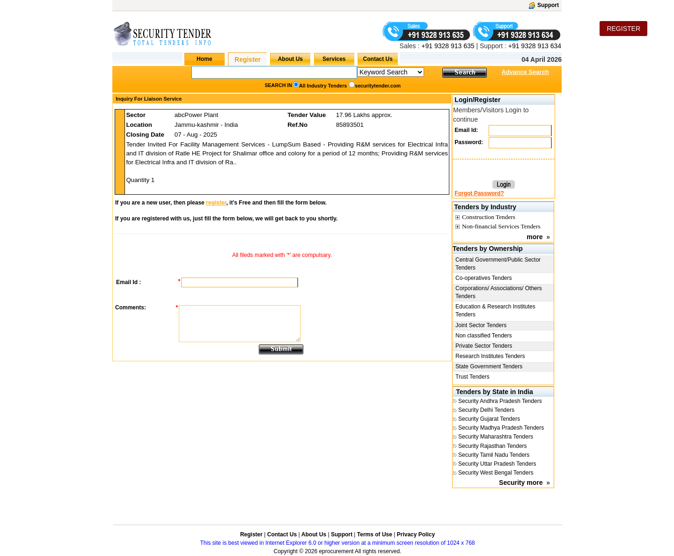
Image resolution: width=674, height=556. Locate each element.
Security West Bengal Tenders (495, 472)
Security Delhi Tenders (486, 410)
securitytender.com (378, 85)
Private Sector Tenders (483, 346)
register (216, 202)
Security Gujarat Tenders (489, 419)
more (534, 237)
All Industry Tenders (323, 85)
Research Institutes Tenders (490, 356)
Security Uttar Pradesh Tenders (497, 464)
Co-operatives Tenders (483, 278)
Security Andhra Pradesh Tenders (500, 401)
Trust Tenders (472, 376)
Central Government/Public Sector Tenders (498, 263)
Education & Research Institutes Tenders (495, 310)
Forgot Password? (479, 193)
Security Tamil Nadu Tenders (493, 455)
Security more (520, 482)
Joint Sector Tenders (480, 325)
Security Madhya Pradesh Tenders (501, 427)
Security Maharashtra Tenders (495, 436)
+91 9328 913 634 (534, 46)
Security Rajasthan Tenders (492, 446)
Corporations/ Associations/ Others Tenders (498, 292)
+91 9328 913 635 (446, 46)
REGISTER (623, 28)
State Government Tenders (488, 366)
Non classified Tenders (483, 335)
